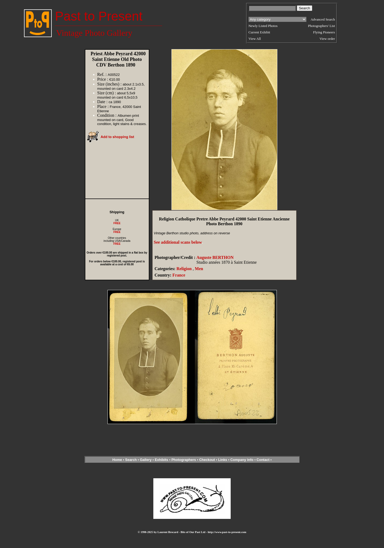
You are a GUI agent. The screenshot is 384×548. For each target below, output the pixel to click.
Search (131, 460)
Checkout (207, 460)
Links (222, 460)
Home (117, 460)
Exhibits (161, 460)
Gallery (145, 460)
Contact (263, 460)
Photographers (183, 460)
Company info (242, 460)
